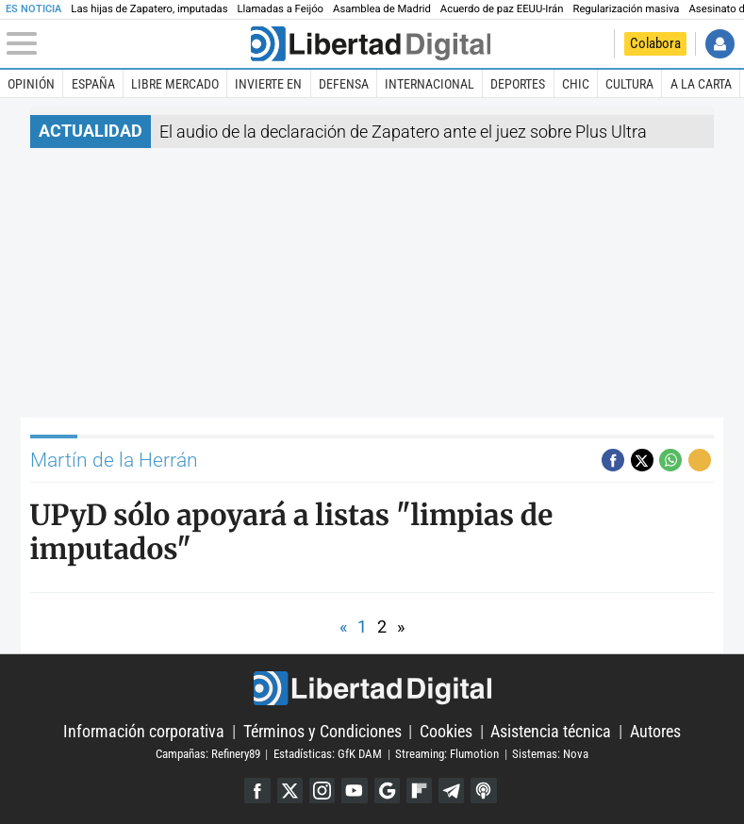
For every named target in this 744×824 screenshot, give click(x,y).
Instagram (322, 790)
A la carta (701, 83)
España (93, 83)
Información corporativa (143, 731)
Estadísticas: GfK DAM (327, 754)
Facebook (257, 790)
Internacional (429, 83)
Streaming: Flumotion (447, 754)
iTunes (483, 790)
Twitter (290, 790)
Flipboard (419, 790)
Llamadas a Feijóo (280, 9)
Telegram (451, 790)
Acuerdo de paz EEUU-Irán (502, 9)
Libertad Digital (372, 688)
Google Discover (387, 790)
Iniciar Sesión (720, 43)
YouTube (354, 790)
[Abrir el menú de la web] (127, 43)
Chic (575, 83)
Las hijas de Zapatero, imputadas (149, 9)
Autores (655, 731)
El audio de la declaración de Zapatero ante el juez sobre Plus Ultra (403, 131)
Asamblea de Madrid (382, 9)
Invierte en (268, 83)
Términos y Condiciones (322, 731)
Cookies (446, 731)
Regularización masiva (625, 9)
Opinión (31, 83)
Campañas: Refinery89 (208, 754)
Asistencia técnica (550, 731)
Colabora (655, 43)
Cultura (629, 83)
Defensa (344, 83)
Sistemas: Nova (550, 754)
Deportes (517, 83)
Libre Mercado (175, 83)
